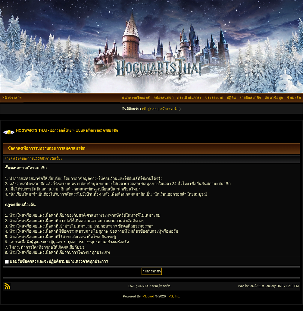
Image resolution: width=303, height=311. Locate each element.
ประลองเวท (214, 97)
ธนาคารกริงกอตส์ (136, 97)
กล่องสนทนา (164, 97)
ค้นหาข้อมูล (274, 97)
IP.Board (148, 296)
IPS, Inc (173, 296)
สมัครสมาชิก (169, 109)
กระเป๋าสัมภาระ (189, 97)
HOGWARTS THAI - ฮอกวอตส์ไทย (43, 130)
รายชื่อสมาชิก (250, 97)
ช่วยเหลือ (294, 97)
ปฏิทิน (231, 97)
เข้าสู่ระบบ (150, 109)
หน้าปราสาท (12, 97)
